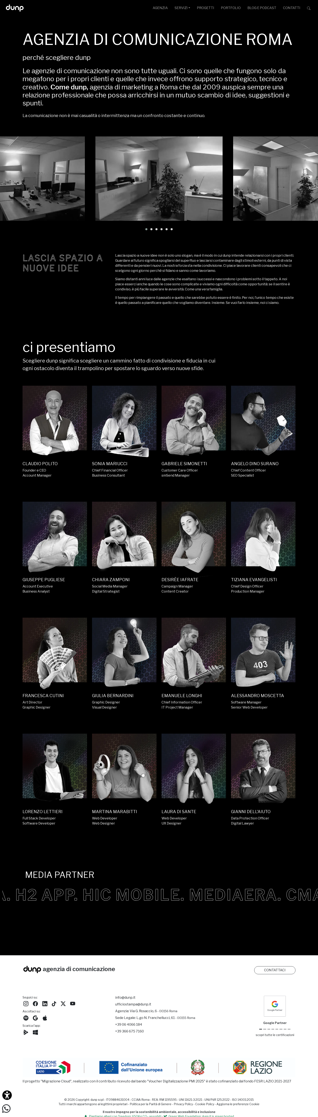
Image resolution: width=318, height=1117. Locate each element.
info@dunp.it (125, 998)
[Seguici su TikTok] (54, 1003)
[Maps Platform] (280, 1029)
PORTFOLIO (231, 8)
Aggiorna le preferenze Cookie (237, 1104)
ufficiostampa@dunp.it (133, 1004)
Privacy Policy (183, 1104)
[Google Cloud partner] (264, 1029)
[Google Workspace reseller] (268, 1029)
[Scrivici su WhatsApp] (6, 1108)
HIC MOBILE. (163, 895)
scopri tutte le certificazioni (275, 1035)
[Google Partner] (260, 1029)
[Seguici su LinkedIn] (44, 1003)
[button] (146, 229)
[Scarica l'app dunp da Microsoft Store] (35, 1032)
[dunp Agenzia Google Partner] (274, 1006)
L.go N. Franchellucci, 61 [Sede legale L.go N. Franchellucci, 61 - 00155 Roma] (165, 1018)
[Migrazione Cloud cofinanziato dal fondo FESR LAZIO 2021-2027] (159, 1068)
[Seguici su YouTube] (72, 1003)
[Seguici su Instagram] (25, 1003)
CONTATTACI (275, 970)
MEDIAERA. (264, 895)
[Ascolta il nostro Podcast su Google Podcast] (35, 1018)
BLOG (261, 8)
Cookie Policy (204, 1104)
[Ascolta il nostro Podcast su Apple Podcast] (44, 1018)
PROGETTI (205, 8)
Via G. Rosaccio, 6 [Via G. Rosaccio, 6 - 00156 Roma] (153, 1011)
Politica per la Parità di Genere (150, 1104)
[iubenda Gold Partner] (285, 1029)
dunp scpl (97, 1099)
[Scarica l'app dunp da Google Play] (25, 1032)
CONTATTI (291, 8)
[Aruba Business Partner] (289, 1029)
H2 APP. (75, 895)
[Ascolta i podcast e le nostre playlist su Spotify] (25, 1018)
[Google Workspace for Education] (272, 1029)
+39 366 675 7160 (129, 1031)
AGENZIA (160, 8)
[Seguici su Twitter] (63, 1003)
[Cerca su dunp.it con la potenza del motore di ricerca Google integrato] (308, 8)
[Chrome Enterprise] (276, 1029)
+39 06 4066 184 (128, 1025)
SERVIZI (181, 8)
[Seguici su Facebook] (35, 1003)
